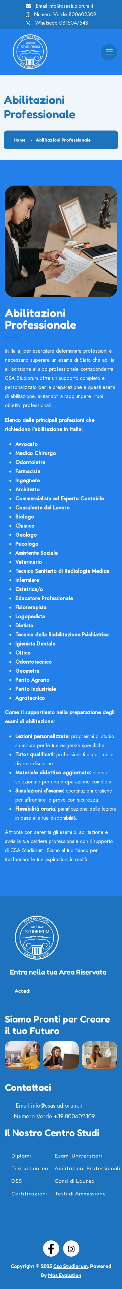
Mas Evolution (64, 1275)
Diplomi (21, 1155)
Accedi (23, 990)
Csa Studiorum (70, 1266)
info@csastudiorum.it (70, 6)
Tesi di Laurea (29, 1168)
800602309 (82, 14)
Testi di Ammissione (80, 1193)
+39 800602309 (74, 1116)
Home (20, 140)
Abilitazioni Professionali (88, 1168)
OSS (16, 1180)
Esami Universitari (78, 1155)
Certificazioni (29, 1193)
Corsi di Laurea (75, 1180)
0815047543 (73, 23)
